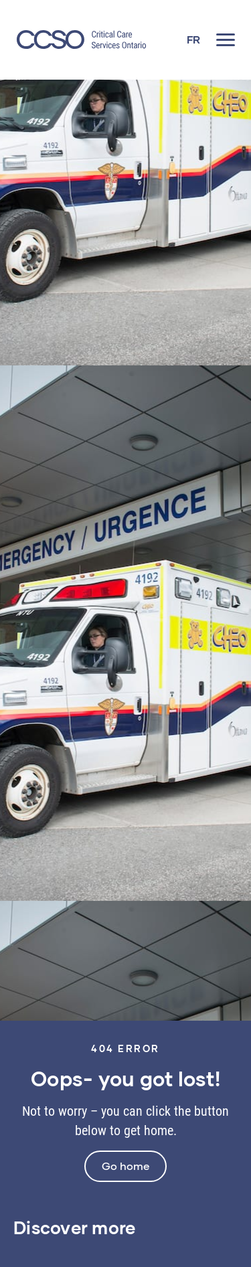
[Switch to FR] (193, 39)
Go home (125, 1165)
